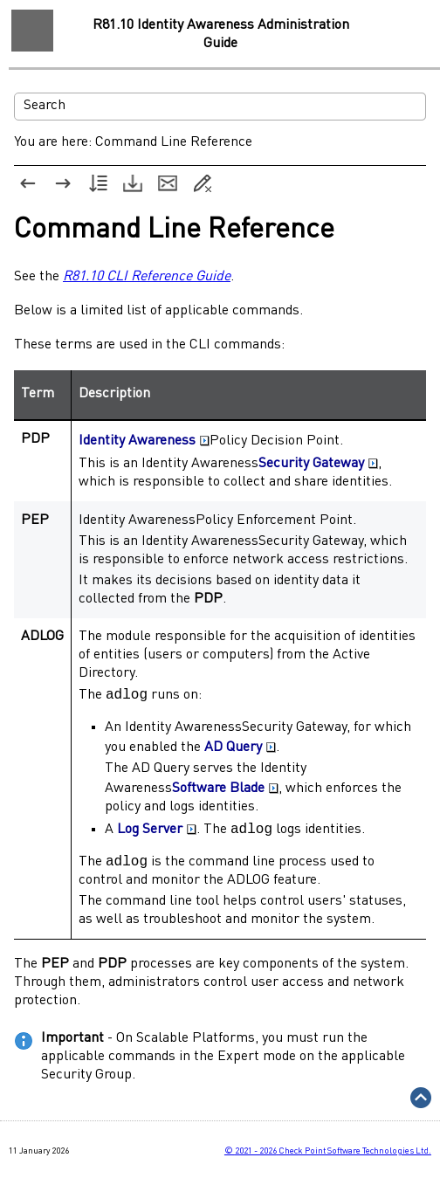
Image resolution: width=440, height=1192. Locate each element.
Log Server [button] (156, 833)
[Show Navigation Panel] (32, 31)
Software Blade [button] (225, 791)
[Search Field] (220, 107)
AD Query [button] (240, 750)
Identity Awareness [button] (144, 441)
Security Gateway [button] (318, 464)
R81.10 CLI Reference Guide (146, 277)
